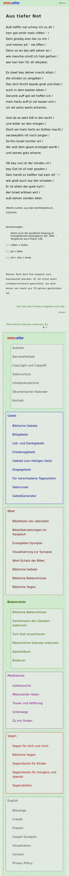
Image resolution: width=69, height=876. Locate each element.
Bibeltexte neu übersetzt (31, 521)
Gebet (11, 415)
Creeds (18, 819)
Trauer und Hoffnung (28, 703)
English (12, 800)
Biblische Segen (24, 587)
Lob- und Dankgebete (28, 443)
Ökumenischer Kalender (30, 391)
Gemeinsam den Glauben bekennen (31, 623)
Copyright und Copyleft (30, 365)
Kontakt (18, 400)
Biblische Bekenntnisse (29, 578)
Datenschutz (22, 374)
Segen (12, 736)
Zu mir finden (22, 720)
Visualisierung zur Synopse (32, 552)
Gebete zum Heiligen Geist (32, 461)
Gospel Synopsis (25, 837)
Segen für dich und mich (31, 746)
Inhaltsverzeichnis (26, 383)
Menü (62, 3)
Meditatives (15, 675)
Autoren (18, 348)
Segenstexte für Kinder (29, 763)
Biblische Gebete (25, 425)
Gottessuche (22, 685)
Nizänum (19, 660)
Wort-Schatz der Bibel (28, 560)
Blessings (19, 810)
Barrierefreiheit (24, 356)
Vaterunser (21, 487)
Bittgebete (20, 434)
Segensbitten (22, 785)
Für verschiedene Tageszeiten (34, 478)
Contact (18, 854)
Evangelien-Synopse (27, 543)
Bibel (11, 511)
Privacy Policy (23, 863)
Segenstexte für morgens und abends (34, 774)
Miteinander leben (26, 694)
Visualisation (22, 845)
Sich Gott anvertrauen (29, 634)
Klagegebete (22, 469)
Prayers (18, 828)
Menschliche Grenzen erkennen (24, 324)
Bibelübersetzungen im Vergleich (30, 532)
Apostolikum (22, 651)
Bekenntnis (16, 602)
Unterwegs (20, 712)
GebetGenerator (24, 496)
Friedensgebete (24, 452)
